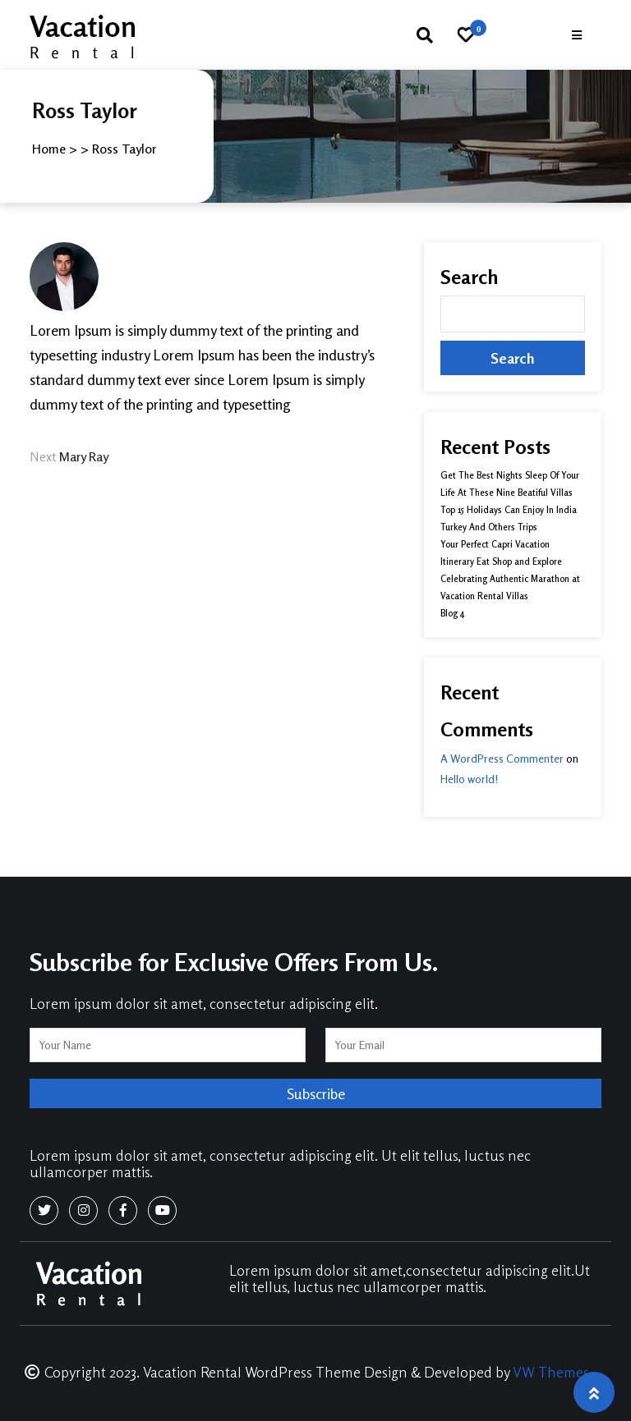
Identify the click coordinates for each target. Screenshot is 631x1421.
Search (469, 277)
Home (49, 148)
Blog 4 (452, 613)
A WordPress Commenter (502, 758)
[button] (577, 35)
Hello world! (469, 779)
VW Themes (549, 1372)
